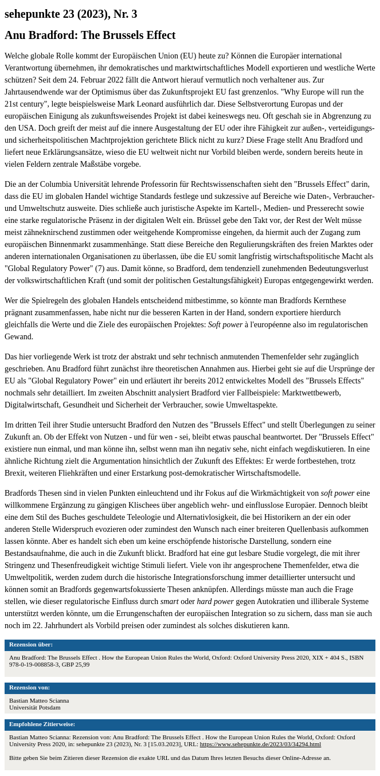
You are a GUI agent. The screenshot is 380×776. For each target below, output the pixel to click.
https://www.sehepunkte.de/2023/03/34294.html (261, 743)
